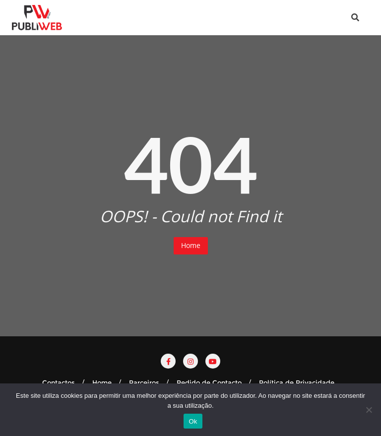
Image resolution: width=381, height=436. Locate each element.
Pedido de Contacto (209, 382)
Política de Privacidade (296, 382)
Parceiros (144, 382)
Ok (193, 421)
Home (190, 245)
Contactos (58, 382)
